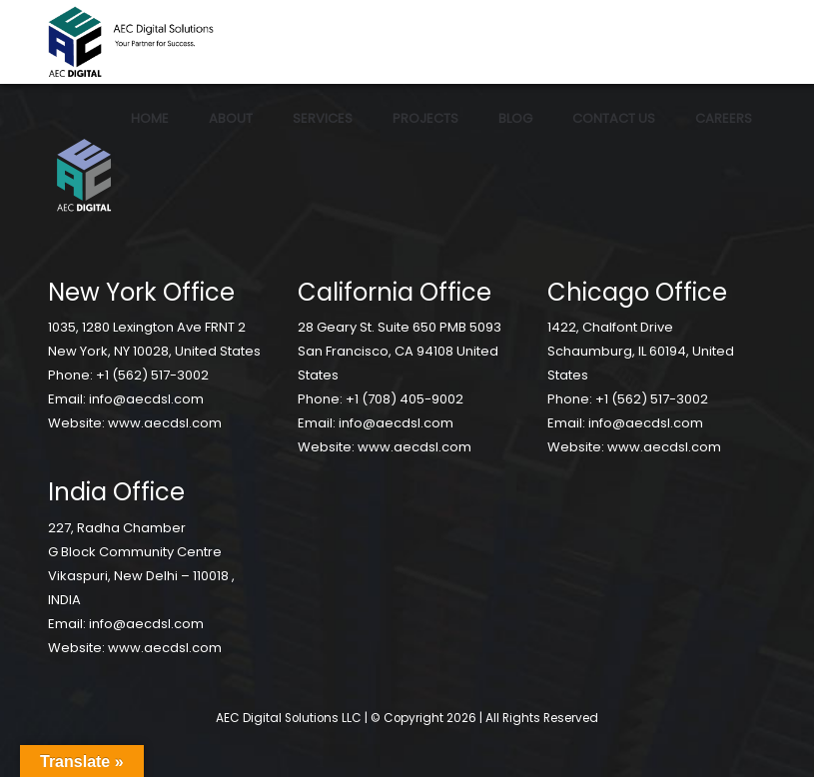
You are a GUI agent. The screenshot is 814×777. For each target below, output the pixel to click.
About (231, 118)
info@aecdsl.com (146, 398)
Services (323, 118)
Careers (723, 118)
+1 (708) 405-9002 (404, 398)
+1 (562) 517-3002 (152, 375)
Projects (425, 118)
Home (150, 118)
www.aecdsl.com (165, 422)
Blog (515, 118)
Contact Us (613, 118)
